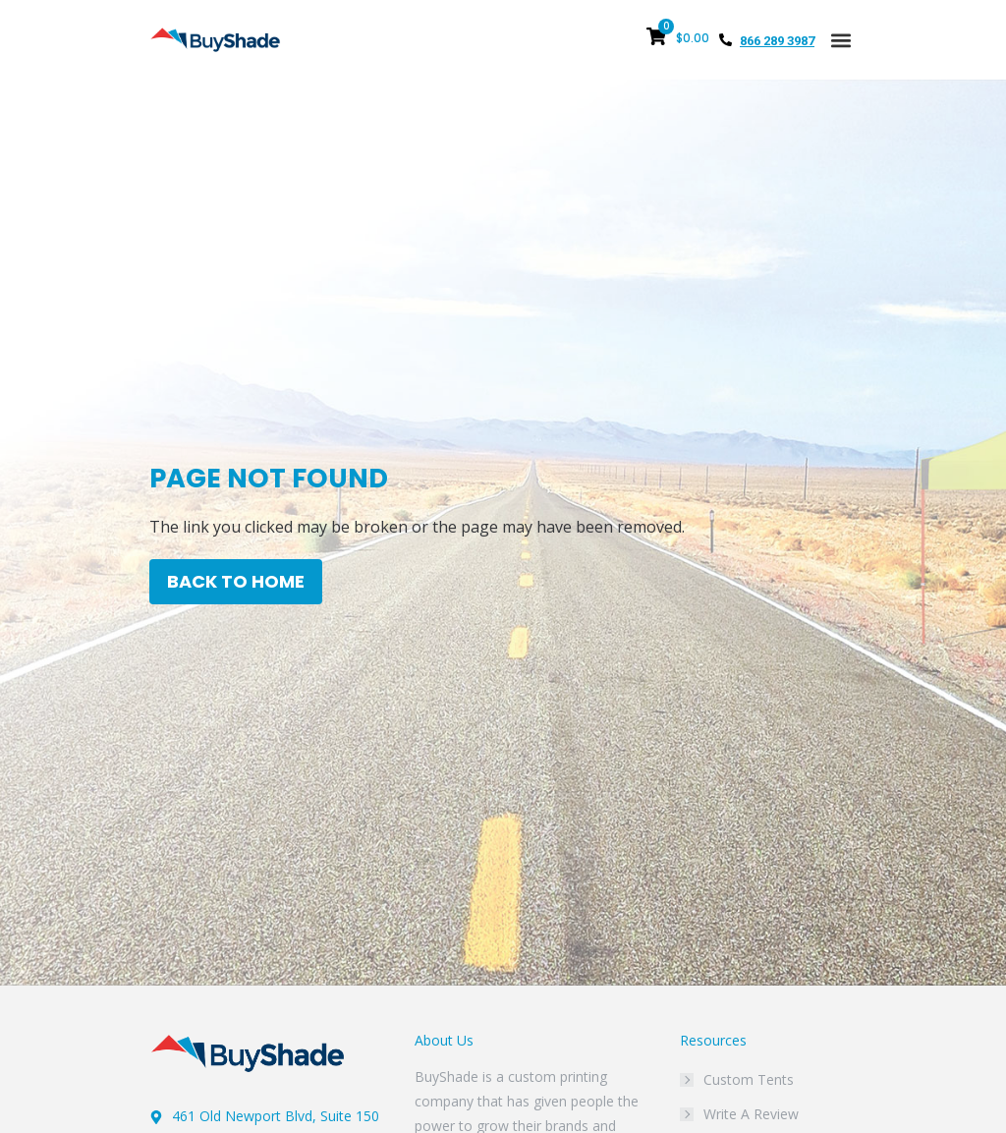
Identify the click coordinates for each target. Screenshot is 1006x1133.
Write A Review (751, 1114)
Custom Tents (748, 1079)
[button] (840, 40)
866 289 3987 (777, 40)
